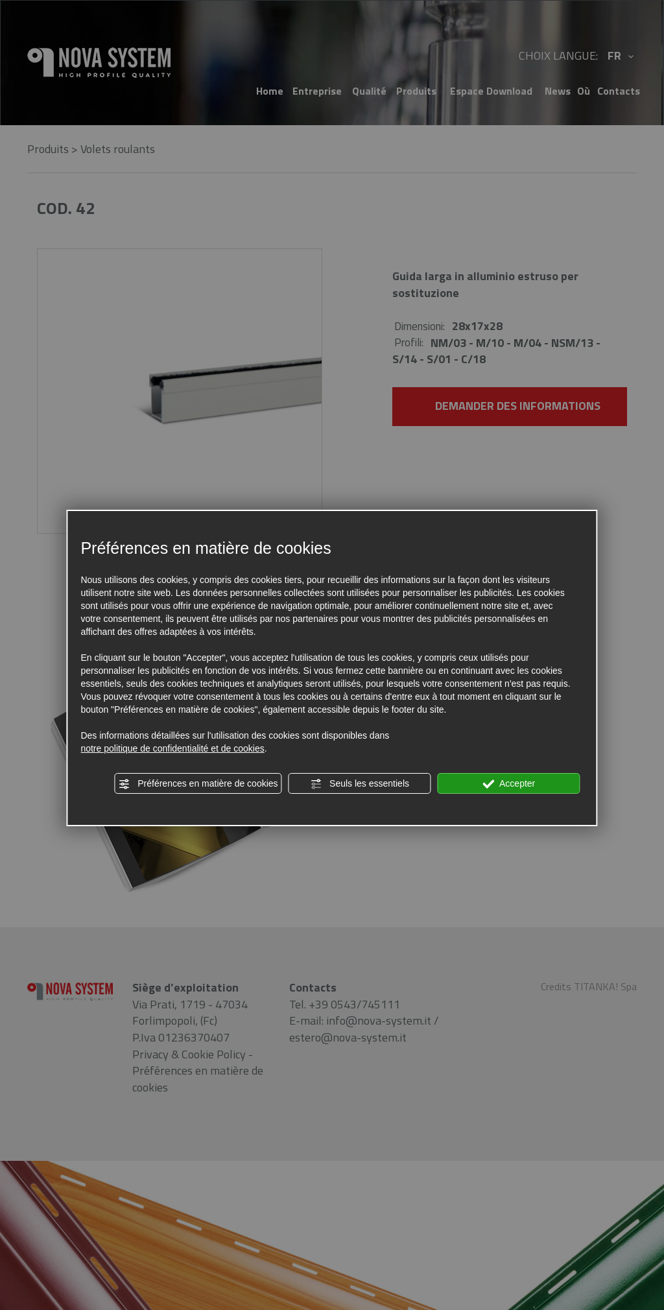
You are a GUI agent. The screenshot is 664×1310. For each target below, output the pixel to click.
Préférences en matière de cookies (198, 784)
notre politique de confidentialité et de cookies (172, 748)
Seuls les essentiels (359, 784)
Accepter (508, 784)
